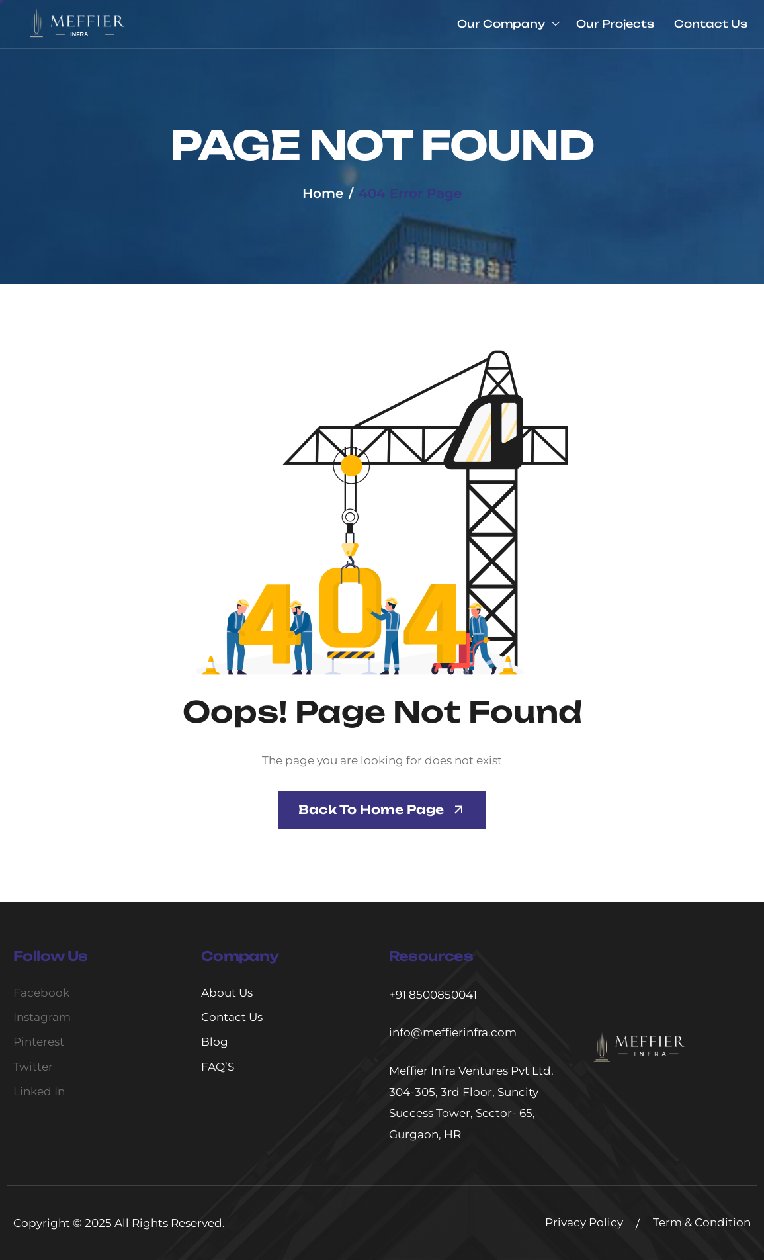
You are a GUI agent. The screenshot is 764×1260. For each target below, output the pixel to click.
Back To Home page (371, 809)
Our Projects (615, 23)
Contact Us (710, 23)
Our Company (508, 24)
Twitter (33, 1066)
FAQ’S (217, 1066)
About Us (227, 992)
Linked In (39, 1091)
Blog (214, 1041)
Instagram (42, 1017)
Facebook (41, 992)
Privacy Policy (584, 1222)
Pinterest (38, 1041)
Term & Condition (702, 1222)
